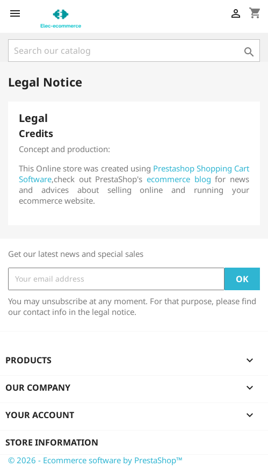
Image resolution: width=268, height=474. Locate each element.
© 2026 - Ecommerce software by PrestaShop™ (95, 460)
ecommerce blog (179, 179)
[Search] (134, 50)
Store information (51, 442)
